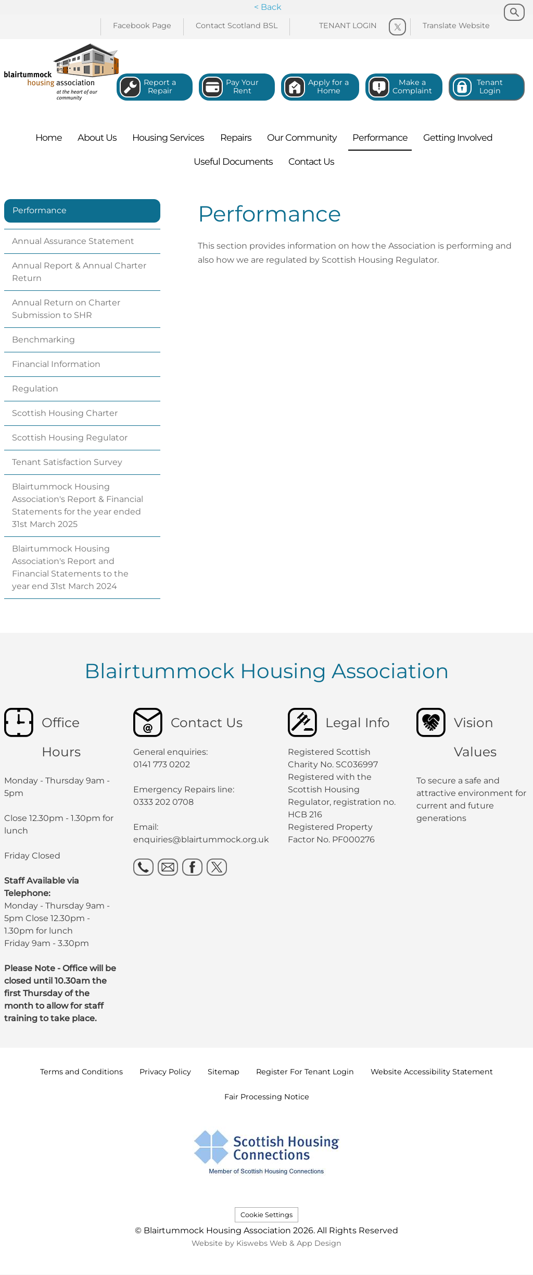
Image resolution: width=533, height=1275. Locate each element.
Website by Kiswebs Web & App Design (266, 1243)
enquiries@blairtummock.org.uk (202, 839)
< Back (268, 7)
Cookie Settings (266, 1215)
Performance (39, 210)
